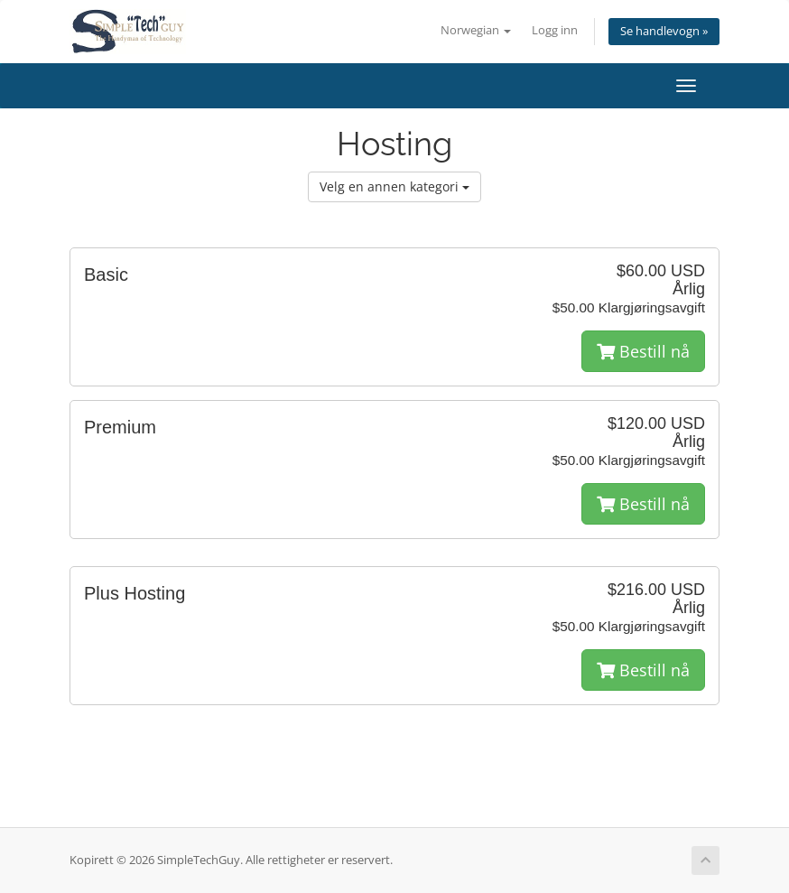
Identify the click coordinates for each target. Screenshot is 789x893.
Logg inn (555, 30)
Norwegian (476, 30)
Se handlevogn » (664, 31)
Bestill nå (643, 351)
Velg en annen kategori (394, 186)
